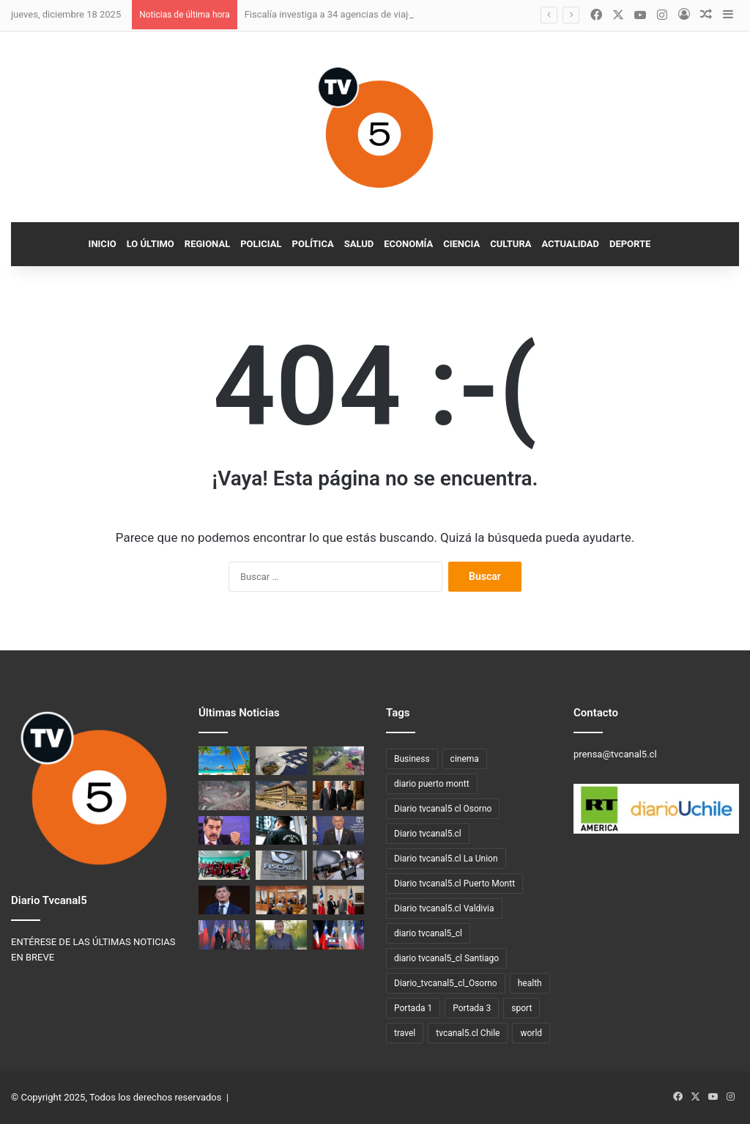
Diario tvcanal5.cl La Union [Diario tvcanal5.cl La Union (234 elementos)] (446, 858)
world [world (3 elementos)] (531, 1033)
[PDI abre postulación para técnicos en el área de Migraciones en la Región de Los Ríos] (338, 865)
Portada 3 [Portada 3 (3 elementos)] (472, 1008)
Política (313, 243)
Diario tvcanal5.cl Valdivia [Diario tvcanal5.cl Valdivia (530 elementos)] (444, 908)
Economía (408, 243)
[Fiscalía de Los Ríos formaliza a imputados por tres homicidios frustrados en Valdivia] (281, 900)
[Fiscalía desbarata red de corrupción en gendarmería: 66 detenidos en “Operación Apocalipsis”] (281, 830)
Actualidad (570, 243)
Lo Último (150, 243)
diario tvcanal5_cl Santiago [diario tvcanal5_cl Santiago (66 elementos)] (446, 958)
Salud (359, 243)
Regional (207, 243)
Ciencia (461, 243)
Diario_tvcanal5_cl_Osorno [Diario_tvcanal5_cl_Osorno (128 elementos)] (445, 983)
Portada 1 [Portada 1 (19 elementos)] (413, 1008)
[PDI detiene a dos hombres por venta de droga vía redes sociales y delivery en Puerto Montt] (281, 760)
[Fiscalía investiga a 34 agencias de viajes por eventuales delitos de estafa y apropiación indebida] (224, 760)
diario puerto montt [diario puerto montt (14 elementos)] (431, 784)
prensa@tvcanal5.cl (615, 754)
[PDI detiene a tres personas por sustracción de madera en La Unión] (224, 795)
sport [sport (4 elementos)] (521, 1008)
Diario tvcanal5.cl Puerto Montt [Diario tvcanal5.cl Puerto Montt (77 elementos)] (454, 883)
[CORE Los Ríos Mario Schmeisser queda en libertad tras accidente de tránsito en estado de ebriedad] (281, 934)
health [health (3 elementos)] (530, 983)
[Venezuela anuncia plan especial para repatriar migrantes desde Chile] (224, 830)
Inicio (102, 243)
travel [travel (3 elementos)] (404, 1033)
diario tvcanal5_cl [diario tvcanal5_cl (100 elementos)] (428, 933)
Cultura (510, 243)
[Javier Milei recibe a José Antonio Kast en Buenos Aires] (338, 795)
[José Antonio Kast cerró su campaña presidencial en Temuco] (338, 934)
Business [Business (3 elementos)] (412, 759)
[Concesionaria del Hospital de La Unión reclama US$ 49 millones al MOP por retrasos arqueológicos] (281, 795)
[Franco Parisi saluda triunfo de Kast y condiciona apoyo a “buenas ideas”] (224, 900)
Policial (260, 243)
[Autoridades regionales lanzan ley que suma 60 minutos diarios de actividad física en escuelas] (224, 865)
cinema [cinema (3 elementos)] (464, 759)
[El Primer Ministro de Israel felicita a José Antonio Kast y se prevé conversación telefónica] (338, 830)
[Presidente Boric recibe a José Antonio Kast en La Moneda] (338, 900)
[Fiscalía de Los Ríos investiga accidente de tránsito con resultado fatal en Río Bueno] (338, 760)
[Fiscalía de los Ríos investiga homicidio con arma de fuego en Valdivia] (281, 865)
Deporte (629, 243)
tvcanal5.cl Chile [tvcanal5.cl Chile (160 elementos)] (468, 1033)
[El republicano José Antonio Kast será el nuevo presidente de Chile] (224, 934)
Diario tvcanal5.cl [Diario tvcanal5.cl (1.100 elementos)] (427, 834)
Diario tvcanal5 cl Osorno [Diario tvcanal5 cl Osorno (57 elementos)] (442, 809)
